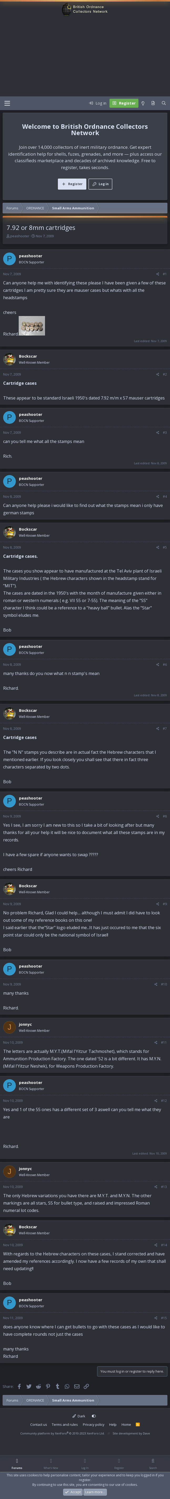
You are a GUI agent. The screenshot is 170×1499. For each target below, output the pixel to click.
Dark (78, 1416)
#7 (165, 728)
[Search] (164, 103)
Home (126, 1424)
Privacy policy (93, 1424)
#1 (165, 274)
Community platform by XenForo (62, 1433)
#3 (165, 432)
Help (113, 1424)
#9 (165, 904)
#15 (164, 1318)
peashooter (19, 236)
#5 (165, 547)
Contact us (38, 1424)
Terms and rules (65, 1424)
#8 (165, 816)
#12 (164, 1100)
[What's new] (153, 103)
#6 (165, 664)
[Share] (157, 274)
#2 (165, 374)
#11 (164, 1042)
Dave (146, 1433)
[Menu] (7, 103)
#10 (164, 984)
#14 (164, 1245)
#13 (164, 1187)
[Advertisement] (85, 57)
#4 (165, 496)
